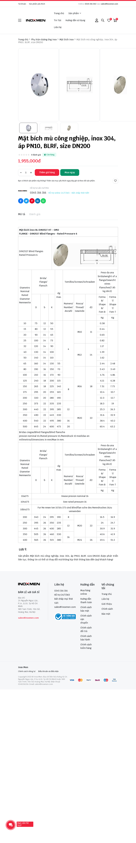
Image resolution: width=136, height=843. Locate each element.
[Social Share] (20, 200)
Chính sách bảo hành (86, 638)
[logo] (35, 20)
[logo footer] (30, 584)
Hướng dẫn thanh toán (86, 600)
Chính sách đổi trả (86, 629)
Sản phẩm (74, 13)
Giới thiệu (107, 604)
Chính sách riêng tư (26, 671)
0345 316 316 (90, 4)
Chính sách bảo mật (86, 609)
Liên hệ (58, 27)
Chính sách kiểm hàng (86, 646)
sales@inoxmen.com (109, 4)
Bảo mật (106, 613)
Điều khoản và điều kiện (48, 671)
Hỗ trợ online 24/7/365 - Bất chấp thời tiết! (68, 193)
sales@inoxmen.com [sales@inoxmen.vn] (65, 607)
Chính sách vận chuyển (86, 619)
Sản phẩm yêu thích (37, 4)
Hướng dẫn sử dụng (75, 20)
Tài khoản (22, 4)
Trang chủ (59, 13)
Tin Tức (57, 20)
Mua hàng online (85, 592)
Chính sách (107, 609)
